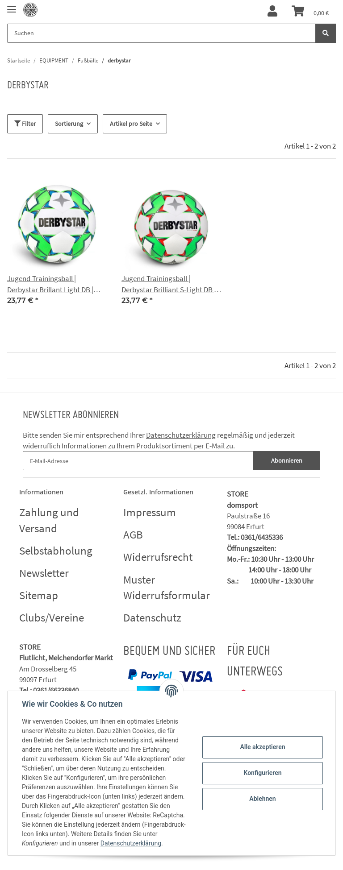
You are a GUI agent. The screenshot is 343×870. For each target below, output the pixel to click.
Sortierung (69, 124)
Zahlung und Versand (49, 520)
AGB (133, 534)
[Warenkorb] (310, 11)
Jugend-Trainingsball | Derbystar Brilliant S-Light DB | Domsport (168, 284)
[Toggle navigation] (11, 5)
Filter (25, 124)
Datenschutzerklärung (181, 435)
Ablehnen (262, 798)
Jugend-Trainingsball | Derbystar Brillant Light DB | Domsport (50, 284)
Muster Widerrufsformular (166, 587)
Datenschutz (152, 617)
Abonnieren (286, 460)
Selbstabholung (55, 550)
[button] (272, 11)
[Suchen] (161, 33)
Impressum (149, 512)
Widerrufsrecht (157, 557)
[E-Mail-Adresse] (138, 460)
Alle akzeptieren (262, 746)
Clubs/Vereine (51, 617)
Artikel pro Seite (131, 124)
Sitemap (38, 595)
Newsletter (44, 573)
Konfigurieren (262, 772)
